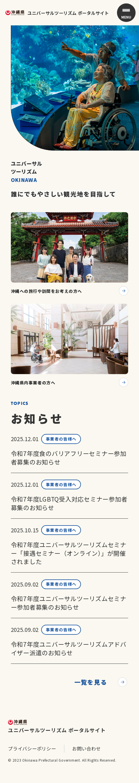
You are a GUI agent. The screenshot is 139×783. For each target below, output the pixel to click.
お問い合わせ (86, 760)
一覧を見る (90, 693)
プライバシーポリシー (32, 760)
